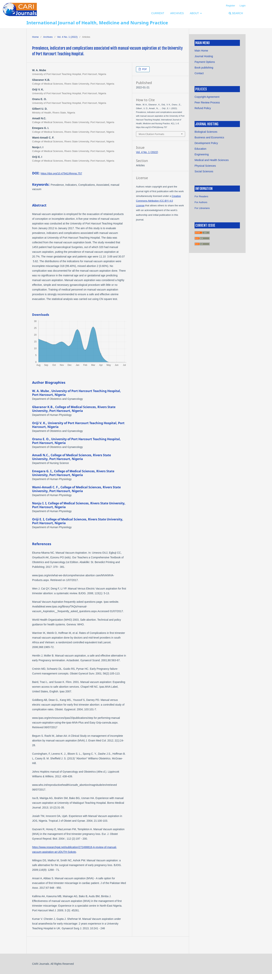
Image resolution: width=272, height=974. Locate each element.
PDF (144, 69)
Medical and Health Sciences (212, 160)
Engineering (202, 154)
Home (35, 36)
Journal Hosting (204, 56)
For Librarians (202, 208)
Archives (177, 13)
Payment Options (205, 61)
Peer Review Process (207, 102)
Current (157, 13)
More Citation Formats (151, 134)
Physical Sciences (205, 165)
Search (236, 13)
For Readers (201, 196)
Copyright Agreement (207, 96)
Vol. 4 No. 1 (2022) (67, 36)
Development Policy (206, 143)
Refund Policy (203, 108)
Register (230, 5)
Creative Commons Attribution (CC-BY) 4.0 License (158, 201)
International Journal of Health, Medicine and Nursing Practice (97, 22)
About (195, 13)
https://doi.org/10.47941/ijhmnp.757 (61, 173)
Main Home (201, 50)
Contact (199, 73)
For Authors (201, 202)
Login (243, 5)
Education (200, 148)
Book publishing (204, 67)
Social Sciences (204, 171)
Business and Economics (209, 137)
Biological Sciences (206, 131)
